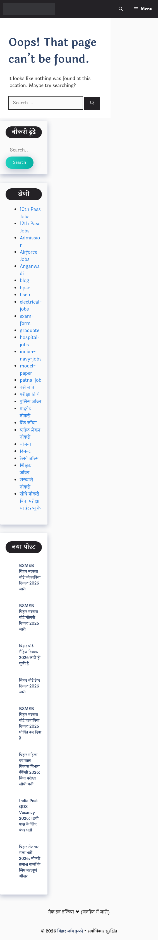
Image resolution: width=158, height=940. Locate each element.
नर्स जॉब (27, 387)
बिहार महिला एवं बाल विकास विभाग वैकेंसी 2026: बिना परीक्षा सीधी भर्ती (29, 769)
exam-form (27, 319)
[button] (120, 9)
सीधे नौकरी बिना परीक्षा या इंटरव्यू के (30, 501)
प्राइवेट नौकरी (25, 412)
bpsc (25, 288)
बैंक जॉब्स (28, 423)
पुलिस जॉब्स (30, 401)
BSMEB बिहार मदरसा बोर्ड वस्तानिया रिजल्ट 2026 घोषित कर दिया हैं (30, 723)
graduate (29, 330)
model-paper (28, 369)
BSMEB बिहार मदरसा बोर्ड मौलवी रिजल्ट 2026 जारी (29, 617)
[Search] (92, 103)
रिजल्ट (25, 451)
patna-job (30, 380)
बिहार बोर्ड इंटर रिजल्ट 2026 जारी (29, 686)
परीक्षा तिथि (30, 394)
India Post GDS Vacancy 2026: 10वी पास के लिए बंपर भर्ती (29, 815)
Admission (30, 241)
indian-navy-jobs (31, 355)
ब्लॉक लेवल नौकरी (30, 433)
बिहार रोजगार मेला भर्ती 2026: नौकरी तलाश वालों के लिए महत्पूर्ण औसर (29, 861)
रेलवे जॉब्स (29, 458)
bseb (25, 295)
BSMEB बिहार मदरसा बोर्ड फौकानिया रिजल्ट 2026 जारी (29, 577)
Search (19, 162)
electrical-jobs (31, 305)
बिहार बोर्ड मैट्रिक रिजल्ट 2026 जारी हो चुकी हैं (29, 655)
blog (24, 280)
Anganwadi (30, 270)
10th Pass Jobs (30, 213)
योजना (25, 444)
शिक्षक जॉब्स (26, 469)
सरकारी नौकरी (26, 483)
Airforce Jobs (28, 255)
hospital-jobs (30, 341)
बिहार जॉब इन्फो (70, 931)
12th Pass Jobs (30, 227)
